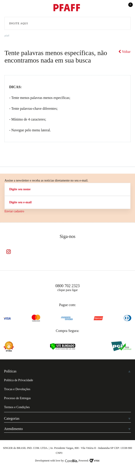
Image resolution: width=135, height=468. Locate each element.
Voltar (124, 52)
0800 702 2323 (67, 286)
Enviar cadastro (14, 211)
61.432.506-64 (71, 453)
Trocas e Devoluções (17, 389)
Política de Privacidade (18, 380)
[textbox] (67, 23)
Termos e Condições (17, 407)
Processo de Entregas (17, 398)
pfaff (6, 35)
